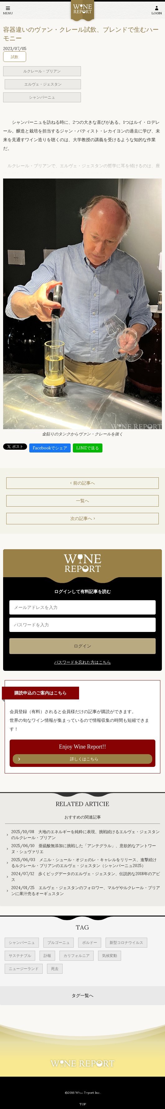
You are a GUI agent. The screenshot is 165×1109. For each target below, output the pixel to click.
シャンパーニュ (42, 97)
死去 (55, 968)
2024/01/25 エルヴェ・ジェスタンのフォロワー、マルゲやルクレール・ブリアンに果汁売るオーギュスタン (85, 891)
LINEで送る (87, 448)
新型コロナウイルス (126, 942)
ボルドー (89, 942)
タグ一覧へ (82, 995)
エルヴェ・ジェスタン (43, 84)
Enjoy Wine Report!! (82, 754)
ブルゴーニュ (58, 942)
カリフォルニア (77, 955)
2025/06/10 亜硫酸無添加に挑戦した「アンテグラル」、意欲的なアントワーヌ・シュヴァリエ (83, 849)
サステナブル (20, 955)
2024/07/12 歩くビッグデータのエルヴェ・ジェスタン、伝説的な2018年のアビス (85, 877)
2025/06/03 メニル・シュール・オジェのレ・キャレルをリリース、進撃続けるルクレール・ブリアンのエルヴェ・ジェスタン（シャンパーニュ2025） (84, 863)
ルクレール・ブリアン (42, 71)
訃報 (47, 955)
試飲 (14, 56)
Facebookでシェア (50, 448)
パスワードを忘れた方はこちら (82, 662)
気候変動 (109, 955)
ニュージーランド (24, 968)
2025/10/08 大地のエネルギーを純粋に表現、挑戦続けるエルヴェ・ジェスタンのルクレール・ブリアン (85, 835)
